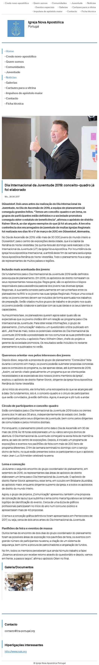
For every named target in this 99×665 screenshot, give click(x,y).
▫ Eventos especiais (44, 7)
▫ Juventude (76, 3)
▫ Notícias (91, 3)
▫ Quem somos (39, 3)
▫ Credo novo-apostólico (16, 3)
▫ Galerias (63, 7)
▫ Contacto (71, 11)
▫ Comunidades (59, 3)
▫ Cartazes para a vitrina (83, 7)
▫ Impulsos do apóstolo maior (47, 11)
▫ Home (9, 51)
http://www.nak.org (16, 651)
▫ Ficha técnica (88, 11)
